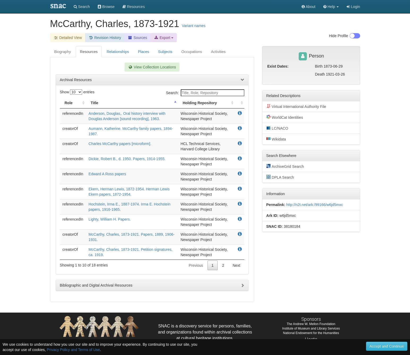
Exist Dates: (278, 66)
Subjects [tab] (165, 52)
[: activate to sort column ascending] (239, 103)
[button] (331, 6)
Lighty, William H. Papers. (110, 219)
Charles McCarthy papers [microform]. (120, 144)
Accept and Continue (386, 346)
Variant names (193, 26)
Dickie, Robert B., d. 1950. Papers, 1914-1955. (127, 159)
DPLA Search (280, 177)
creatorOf (70, 128)
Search (82, 7)
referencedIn (73, 113)
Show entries (77, 92)
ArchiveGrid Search (285, 166)
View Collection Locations (152, 67)
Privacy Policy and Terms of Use (73, 350)
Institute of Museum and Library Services (311, 328)
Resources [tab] (89, 52)
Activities (218, 52)
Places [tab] (143, 52)
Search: (205, 92)
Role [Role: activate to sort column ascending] (69, 103)
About (308, 7)
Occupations (191, 52)
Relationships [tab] (118, 52)
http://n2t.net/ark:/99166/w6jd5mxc (314, 205)
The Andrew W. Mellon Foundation (311, 324)
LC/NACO (277, 128)
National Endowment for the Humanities (311, 333)
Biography (62, 52)
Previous (196, 265)
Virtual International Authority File (296, 106)
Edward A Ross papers (107, 174)
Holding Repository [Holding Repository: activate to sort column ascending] (200, 103)
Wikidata (276, 139)
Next (236, 265)
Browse (106, 7)
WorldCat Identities (284, 117)
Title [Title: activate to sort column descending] (94, 103)
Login (353, 7)
